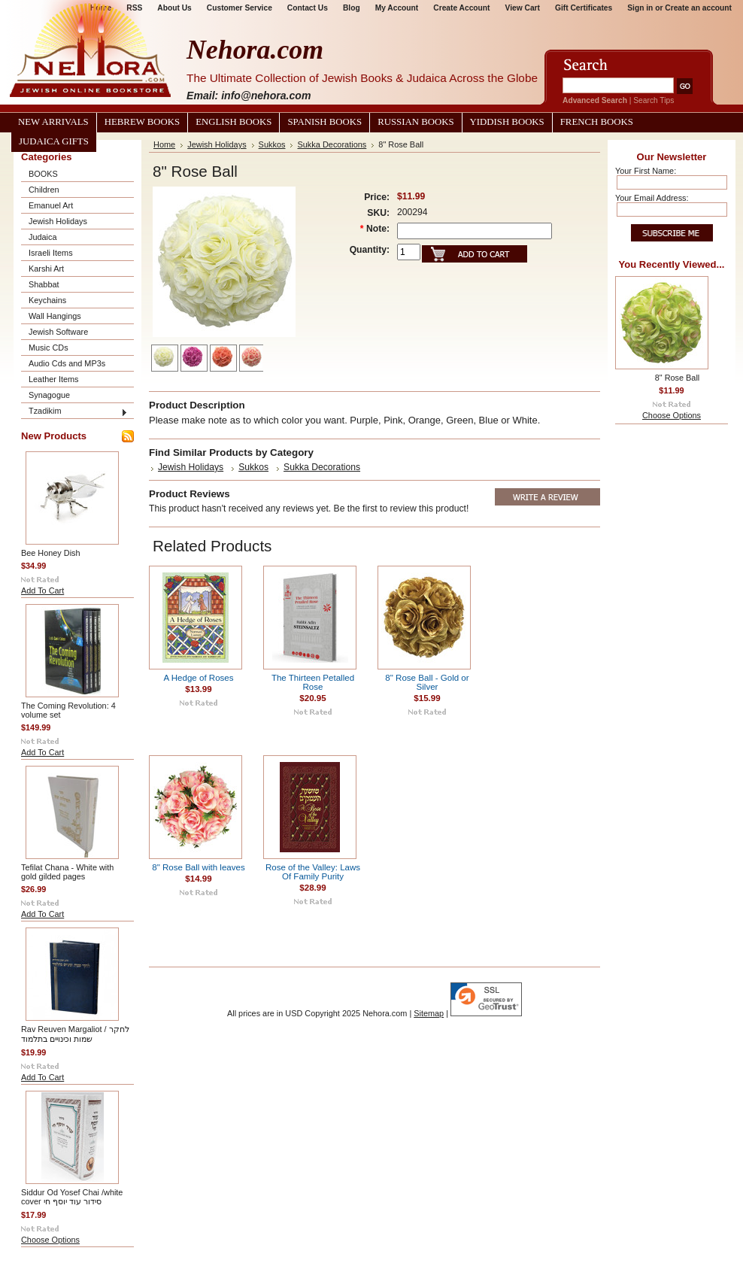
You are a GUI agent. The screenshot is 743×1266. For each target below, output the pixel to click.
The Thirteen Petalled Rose (312, 682)
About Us (174, 8)
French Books (596, 122)
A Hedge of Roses (198, 677)
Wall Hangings (55, 315)
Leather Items (54, 379)
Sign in (640, 8)
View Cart (522, 8)
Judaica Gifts (54, 141)
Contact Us (307, 8)
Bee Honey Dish (50, 552)
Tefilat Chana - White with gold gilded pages (67, 872)
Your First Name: (645, 170)
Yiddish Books (507, 122)
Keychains (47, 300)
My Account (397, 8)
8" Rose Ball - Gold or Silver (427, 682)
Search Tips (653, 100)
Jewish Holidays (58, 221)
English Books (233, 122)
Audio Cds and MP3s (67, 363)
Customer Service (239, 8)
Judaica (42, 236)
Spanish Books (324, 122)
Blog (351, 8)
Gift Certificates (583, 8)
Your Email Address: (652, 197)
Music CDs (48, 347)
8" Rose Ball (677, 377)
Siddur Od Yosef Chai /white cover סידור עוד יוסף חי (72, 1197)
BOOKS (43, 173)
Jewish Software (58, 331)
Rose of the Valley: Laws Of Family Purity (312, 872)
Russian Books (415, 122)
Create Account (461, 8)
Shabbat (44, 284)
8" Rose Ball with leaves (198, 867)
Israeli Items (51, 252)
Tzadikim (45, 410)
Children (44, 189)
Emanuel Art (51, 205)
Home (164, 144)
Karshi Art (46, 268)
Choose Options (50, 1239)
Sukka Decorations (331, 144)
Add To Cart (42, 590)
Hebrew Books (142, 122)
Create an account (698, 8)
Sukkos (272, 144)
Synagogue (49, 394)
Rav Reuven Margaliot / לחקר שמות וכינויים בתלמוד (75, 1034)
